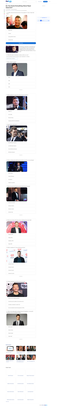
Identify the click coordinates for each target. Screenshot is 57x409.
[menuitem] (40, 2)
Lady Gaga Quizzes (30, 388)
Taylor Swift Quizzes (20, 388)
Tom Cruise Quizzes (20, 372)
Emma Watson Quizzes (30, 380)
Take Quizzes (40, 1)
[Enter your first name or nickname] (12, 58)
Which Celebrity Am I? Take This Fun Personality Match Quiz (21, 361)
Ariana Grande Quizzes (10, 388)
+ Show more (7, 401)
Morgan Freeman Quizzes (30, 372)
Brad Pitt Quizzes (10, 372)
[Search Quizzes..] (29, 2)
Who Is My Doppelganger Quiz (31, 361)
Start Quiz (21, 43)
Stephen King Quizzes (30, 396)
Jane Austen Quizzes (20, 396)
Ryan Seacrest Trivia (8, 352)
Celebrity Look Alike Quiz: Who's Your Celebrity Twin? (21, 352)
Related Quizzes (8, 344)
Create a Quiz (45, 1)
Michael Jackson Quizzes (10, 396)
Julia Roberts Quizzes (20, 380)
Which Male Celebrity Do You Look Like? (9, 361)
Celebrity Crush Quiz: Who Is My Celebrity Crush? (31, 352)
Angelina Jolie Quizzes (10, 380)
